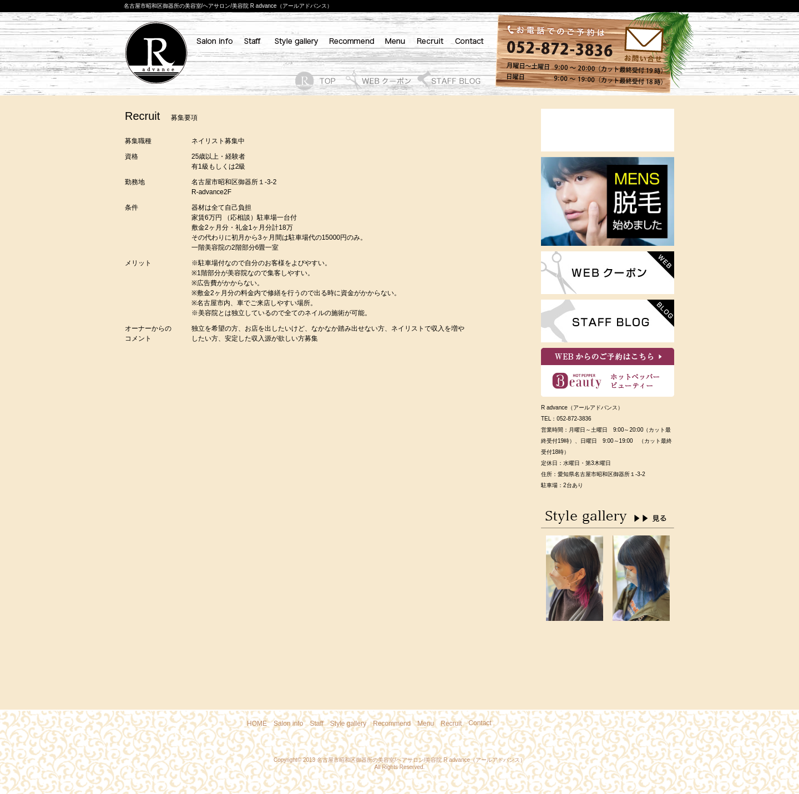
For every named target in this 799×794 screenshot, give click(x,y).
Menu (425, 723)
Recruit (451, 723)
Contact (479, 723)
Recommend (392, 723)
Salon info (288, 723)
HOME (257, 723)
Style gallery (348, 723)
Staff (316, 723)
